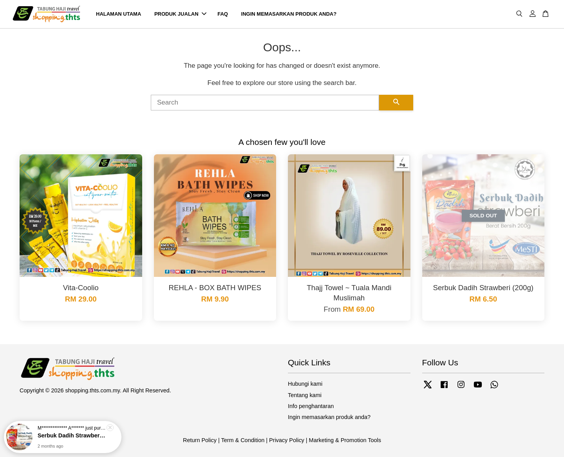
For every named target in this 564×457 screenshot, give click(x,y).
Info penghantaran (311, 406)
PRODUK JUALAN (180, 14)
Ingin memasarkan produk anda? (329, 417)
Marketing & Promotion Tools (345, 440)
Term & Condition (242, 440)
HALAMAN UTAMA (118, 14)
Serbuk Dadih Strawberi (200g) (72, 435)
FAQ (222, 14)
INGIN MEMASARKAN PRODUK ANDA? (289, 14)
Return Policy (200, 440)
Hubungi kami (305, 384)
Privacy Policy (286, 440)
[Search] (265, 102)
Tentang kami (305, 395)
